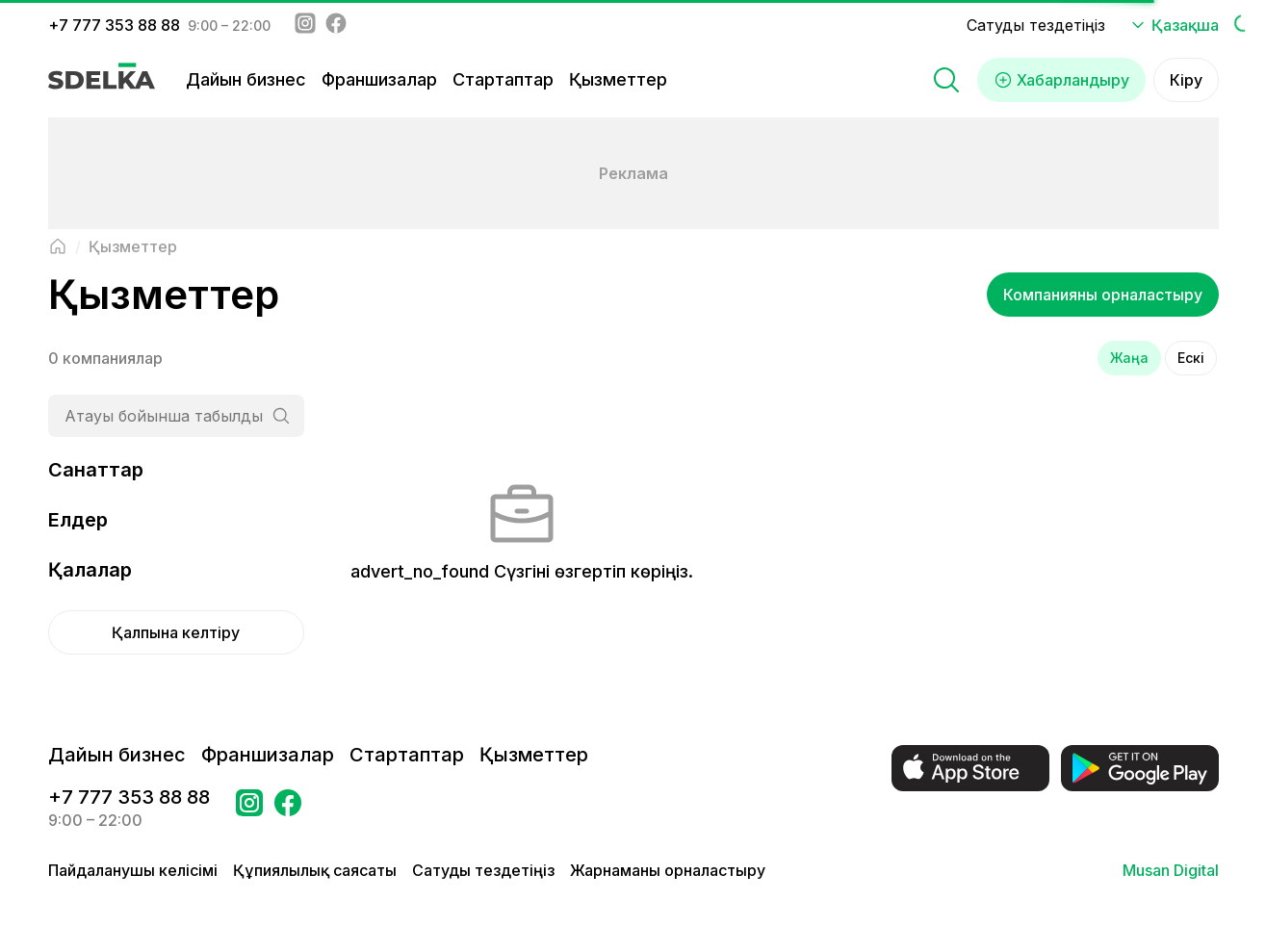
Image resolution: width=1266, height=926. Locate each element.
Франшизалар (379, 79)
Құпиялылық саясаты (315, 870)
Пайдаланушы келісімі (133, 870)
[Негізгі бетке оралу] (57, 246)
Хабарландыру (1061, 80)
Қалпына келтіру (176, 632)
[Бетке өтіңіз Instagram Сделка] (249, 808)
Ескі (1190, 357)
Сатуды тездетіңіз (1036, 25)
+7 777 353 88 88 (114, 25)
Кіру (1186, 80)
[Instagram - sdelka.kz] (305, 25)
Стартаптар (503, 79)
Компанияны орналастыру (1102, 294)
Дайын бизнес (246, 79)
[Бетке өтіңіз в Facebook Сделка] (287, 808)
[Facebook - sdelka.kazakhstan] (336, 25)
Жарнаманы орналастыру (667, 870)
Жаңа (1129, 357)
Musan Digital (1171, 870)
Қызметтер (618, 79)
